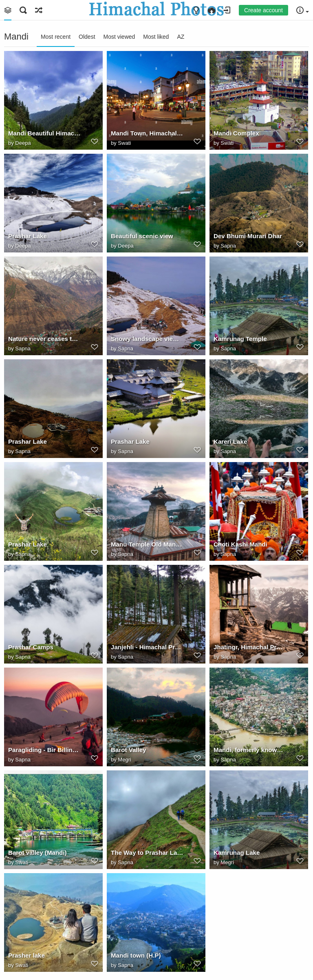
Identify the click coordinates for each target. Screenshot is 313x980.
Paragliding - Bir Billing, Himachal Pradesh (44, 749)
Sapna (228, 246)
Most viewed (119, 36)
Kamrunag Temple (240, 338)
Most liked (156, 36)
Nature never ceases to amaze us (44, 338)
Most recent (56, 36)
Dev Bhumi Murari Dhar (248, 235)
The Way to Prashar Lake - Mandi (147, 852)
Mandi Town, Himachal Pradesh (147, 133)
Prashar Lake (27, 235)
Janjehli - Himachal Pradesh (147, 647)
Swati (124, 143)
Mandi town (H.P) (136, 955)
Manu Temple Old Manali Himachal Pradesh (147, 544)
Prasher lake (26, 955)
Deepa (23, 143)
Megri (124, 760)
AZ (180, 36)
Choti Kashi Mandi (240, 544)
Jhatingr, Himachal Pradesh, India (250, 647)
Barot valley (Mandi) (37, 852)
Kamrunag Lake (237, 852)
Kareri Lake (230, 441)
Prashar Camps (30, 647)
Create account (263, 10)
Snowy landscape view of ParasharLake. (147, 338)
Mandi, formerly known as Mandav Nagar (250, 749)
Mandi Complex (236, 133)
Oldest (87, 36)
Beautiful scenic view (142, 235)
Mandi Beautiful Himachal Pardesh (44, 133)
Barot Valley (128, 749)
